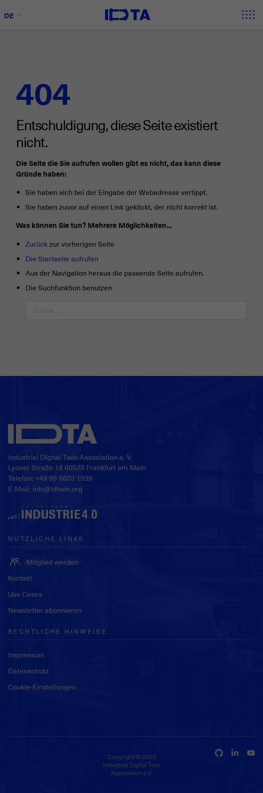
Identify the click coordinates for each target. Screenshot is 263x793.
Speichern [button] (237, 646)
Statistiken (73, 774)
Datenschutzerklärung (37, 747)
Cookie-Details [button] (229, 701)
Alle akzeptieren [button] (237, 616)
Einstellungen (26, 756)
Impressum (232, 715)
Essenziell (27, 774)
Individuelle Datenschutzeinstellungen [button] (237, 677)
